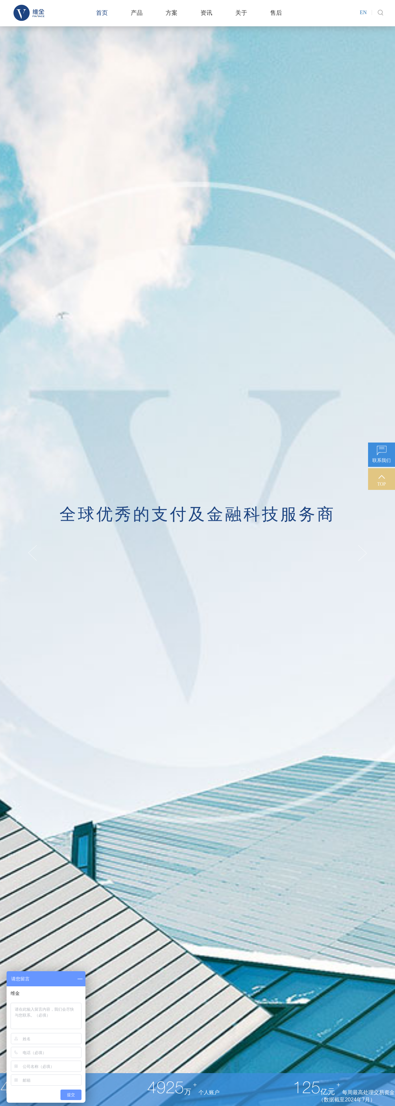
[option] (197, 553)
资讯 (206, 13)
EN (363, 12)
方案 (171, 13)
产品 (137, 13)
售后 (276, 13)
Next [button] (362, 553)
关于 (241, 13)
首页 (102, 13)
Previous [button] (32, 553)
